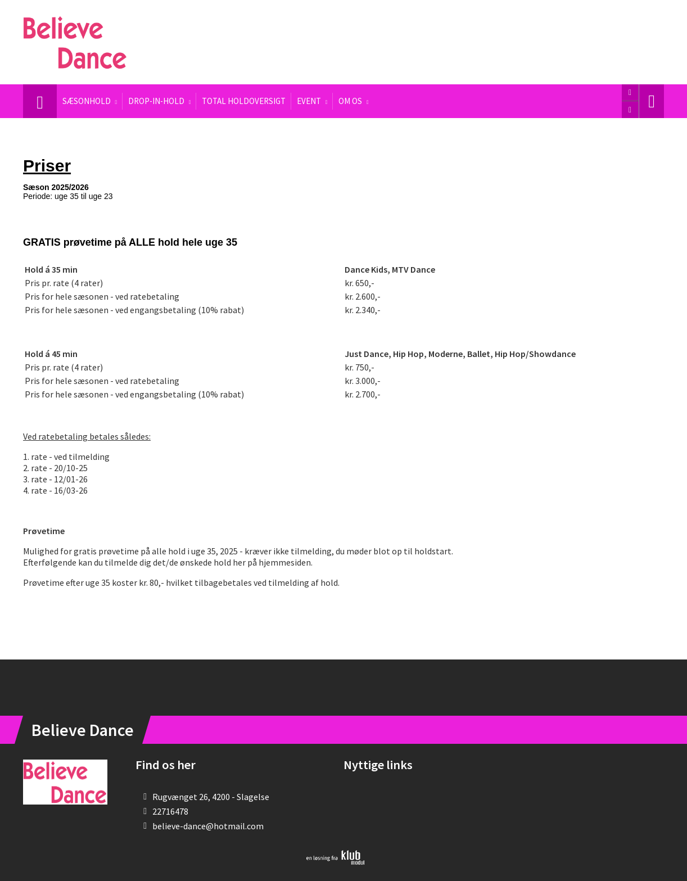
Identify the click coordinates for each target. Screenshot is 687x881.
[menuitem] (40, 101)
